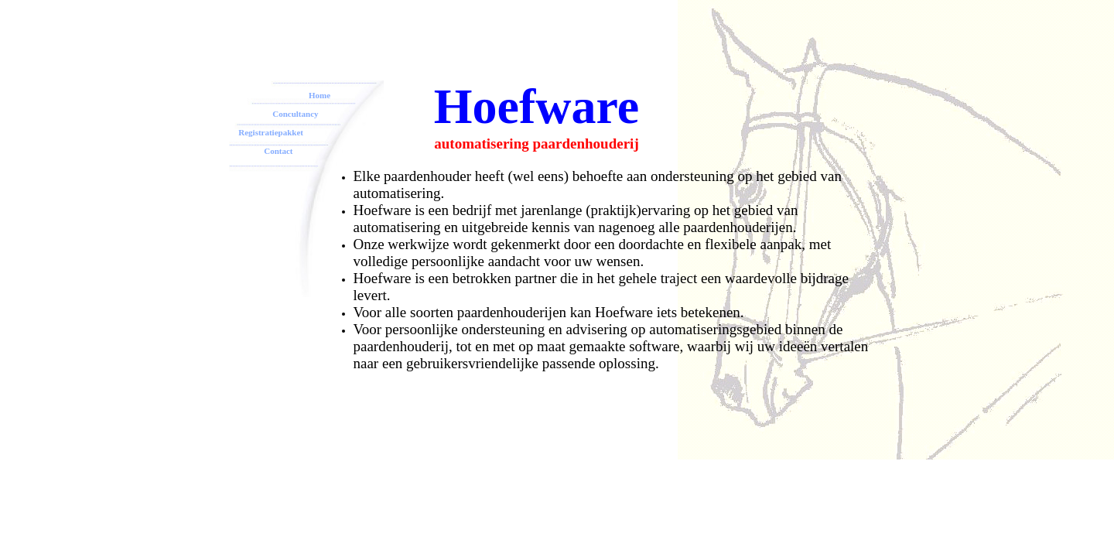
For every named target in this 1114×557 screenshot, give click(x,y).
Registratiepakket (270, 132)
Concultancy (295, 113)
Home (319, 95)
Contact (260, 150)
